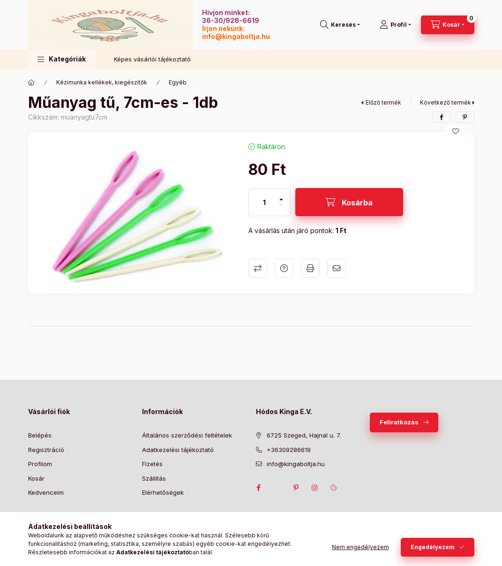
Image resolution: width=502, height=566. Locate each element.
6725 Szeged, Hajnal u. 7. (304, 435)
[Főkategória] (31, 82)
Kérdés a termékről (284, 268)
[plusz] (281, 195)
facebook (258, 487)
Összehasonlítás (257, 268)
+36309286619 (289, 449)
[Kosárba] (349, 202)
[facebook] (441, 117)
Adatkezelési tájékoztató (178, 449)
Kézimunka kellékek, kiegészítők (101, 82)
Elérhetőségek (163, 492)
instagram (315, 487)
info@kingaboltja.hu (236, 36)
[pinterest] (465, 117)
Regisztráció (46, 449)
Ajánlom (336, 268)
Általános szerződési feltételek (187, 435)
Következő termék (445, 102)
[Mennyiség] (264, 202)
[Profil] (395, 24)
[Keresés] (340, 24)
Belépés (40, 435)
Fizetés (152, 464)
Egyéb (178, 82)
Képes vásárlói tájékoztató (152, 59)
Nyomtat (310, 268)
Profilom (40, 464)
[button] (61, 59)
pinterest (296, 487)
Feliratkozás (399, 422)
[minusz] (281, 209)
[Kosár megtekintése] (447, 24)
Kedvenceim (46, 492)
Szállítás (154, 478)
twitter (277, 487)
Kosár (36, 478)
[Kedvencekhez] (455, 131)
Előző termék (383, 102)
